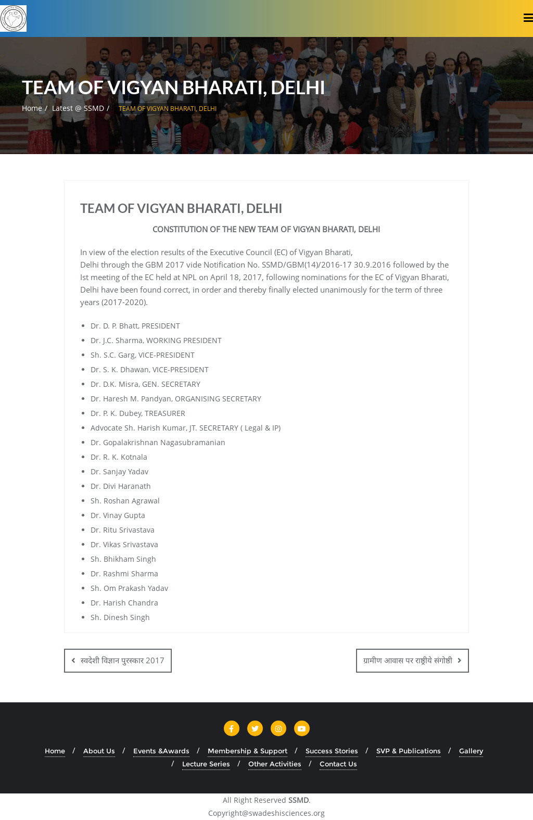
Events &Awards (161, 751)
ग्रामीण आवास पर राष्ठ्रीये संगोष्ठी (407, 660)
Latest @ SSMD (78, 108)
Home (32, 108)
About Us (99, 751)
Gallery (471, 751)
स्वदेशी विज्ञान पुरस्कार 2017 (122, 660)
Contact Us (338, 764)
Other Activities (274, 764)
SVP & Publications (408, 751)
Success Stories (332, 751)
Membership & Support (247, 751)
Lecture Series (206, 764)
